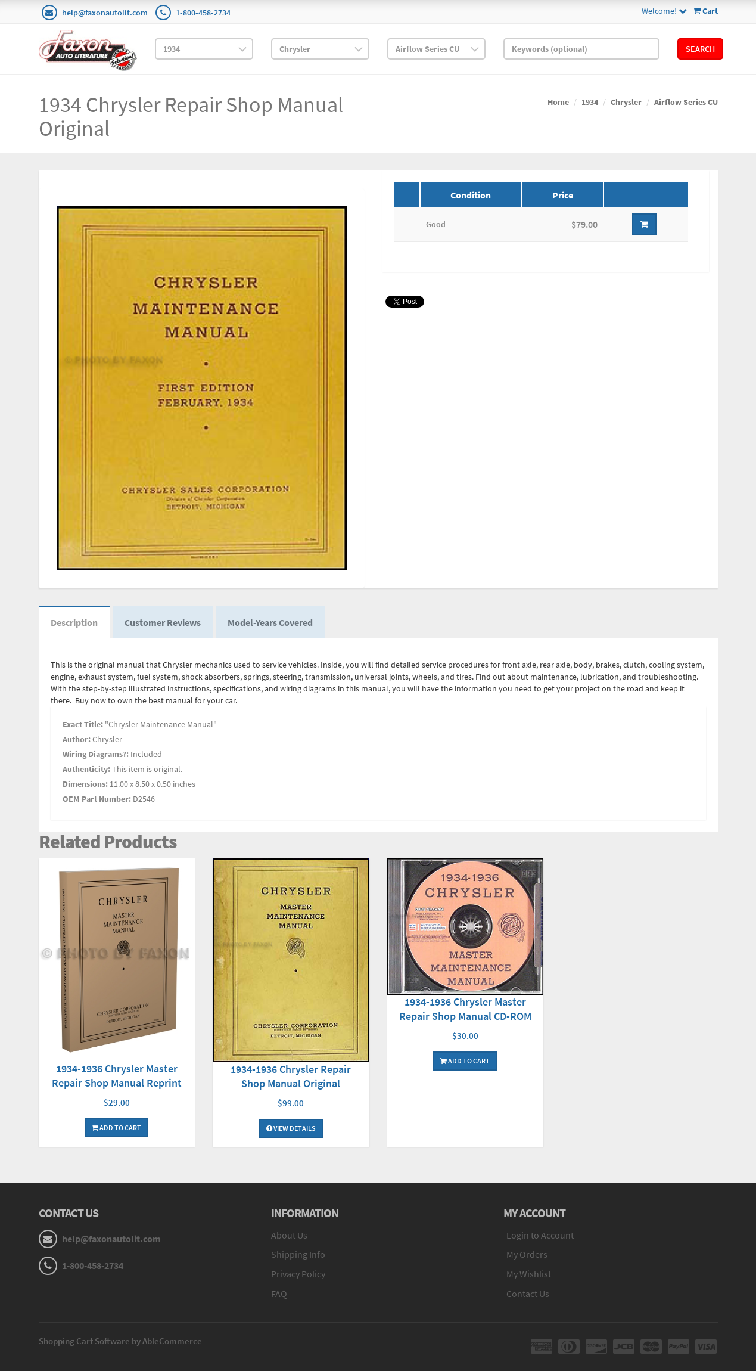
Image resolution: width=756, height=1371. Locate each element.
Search (700, 49)
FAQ (279, 1293)
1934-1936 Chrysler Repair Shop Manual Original (291, 1076)
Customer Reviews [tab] (163, 622)
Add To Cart (116, 1127)
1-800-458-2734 (203, 12)
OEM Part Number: (97, 798)
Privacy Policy (298, 1274)
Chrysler (626, 102)
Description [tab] (74, 622)
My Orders (526, 1254)
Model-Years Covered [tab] (270, 622)
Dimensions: (85, 783)
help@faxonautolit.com (105, 12)
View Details (291, 1128)
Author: (77, 739)
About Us (289, 1235)
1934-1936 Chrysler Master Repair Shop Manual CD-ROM (465, 1009)
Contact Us (527, 1293)
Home (558, 102)
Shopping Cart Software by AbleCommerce (120, 1341)
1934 (589, 102)
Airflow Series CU (686, 102)
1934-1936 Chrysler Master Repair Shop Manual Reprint (117, 1076)
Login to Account (540, 1235)
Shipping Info (298, 1254)
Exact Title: (83, 724)
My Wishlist (528, 1274)
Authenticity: (86, 769)
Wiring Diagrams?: (96, 754)
